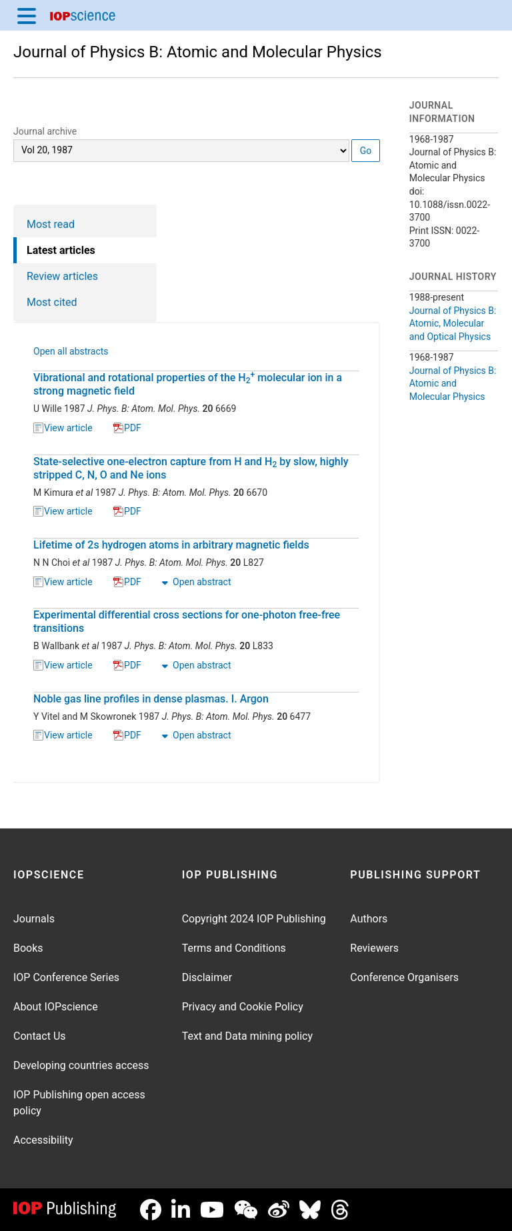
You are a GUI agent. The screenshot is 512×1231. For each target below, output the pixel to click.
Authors (368, 918)
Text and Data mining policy (247, 1036)
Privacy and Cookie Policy (242, 1006)
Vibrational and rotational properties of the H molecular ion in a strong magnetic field (187, 384)
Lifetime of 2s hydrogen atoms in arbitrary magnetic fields (171, 545)
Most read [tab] (51, 224)
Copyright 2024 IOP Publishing (254, 918)
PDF (127, 428)
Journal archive (45, 131)
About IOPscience (55, 1006)
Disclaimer (207, 977)
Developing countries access (81, 1065)
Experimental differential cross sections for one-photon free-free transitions (186, 621)
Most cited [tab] (52, 302)
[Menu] (26, 15)
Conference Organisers (404, 977)
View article (63, 428)
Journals (34, 918)
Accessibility (43, 1140)
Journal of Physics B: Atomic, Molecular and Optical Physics (453, 323)
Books (28, 948)
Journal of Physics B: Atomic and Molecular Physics (197, 52)
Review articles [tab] (62, 276)
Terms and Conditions (234, 948)
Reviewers (374, 948)
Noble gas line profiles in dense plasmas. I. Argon (151, 698)
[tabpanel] (196, 552)
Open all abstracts (71, 352)
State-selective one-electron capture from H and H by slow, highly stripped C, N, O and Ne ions (191, 468)
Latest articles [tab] (61, 250)
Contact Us (39, 1036)
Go (366, 150)
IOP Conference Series (66, 977)
